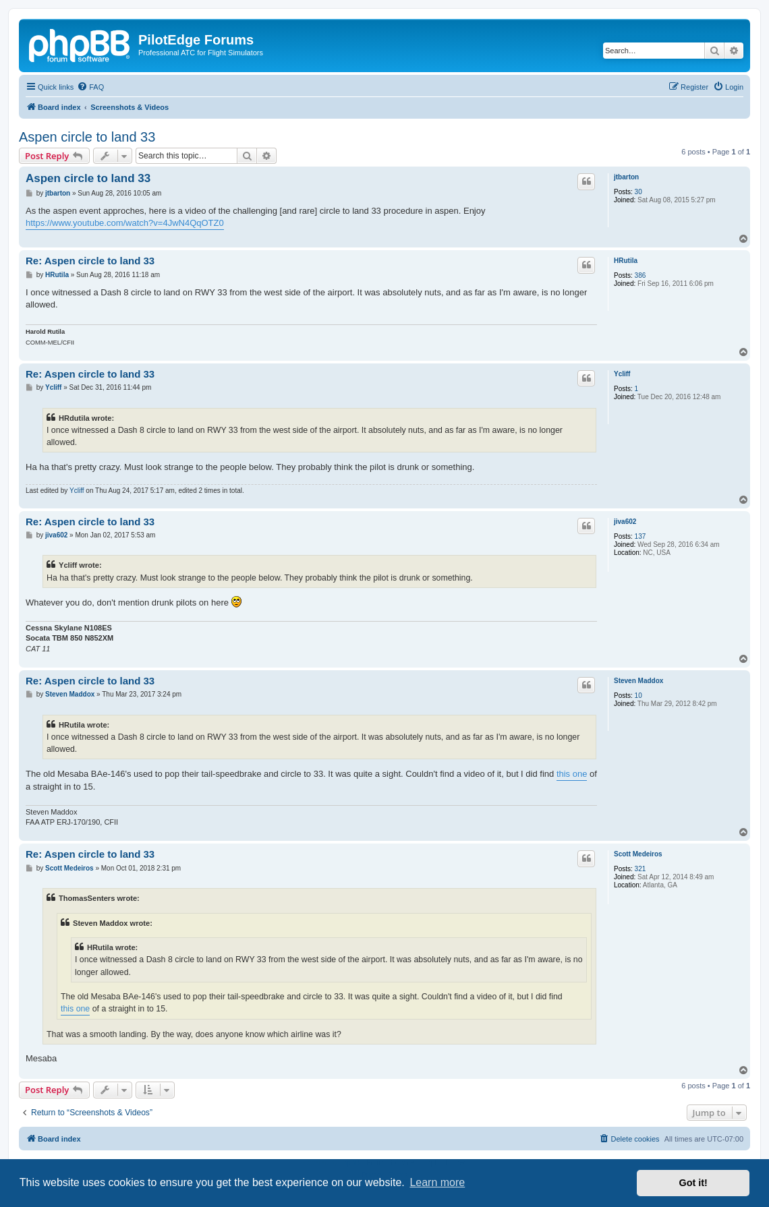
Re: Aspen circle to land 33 (90, 260)
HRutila (625, 260)
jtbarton (626, 177)
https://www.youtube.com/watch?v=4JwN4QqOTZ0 (125, 223)
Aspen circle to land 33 (87, 136)
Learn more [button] (437, 1182)
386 (640, 275)
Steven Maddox (638, 680)
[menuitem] (90, 87)
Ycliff (622, 374)
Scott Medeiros (638, 854)
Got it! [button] (693, 1182)
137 (640, 536)
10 (638, 695)
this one (572, 774)
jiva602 (625, 521)
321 (640, 869)
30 (638, 192)
